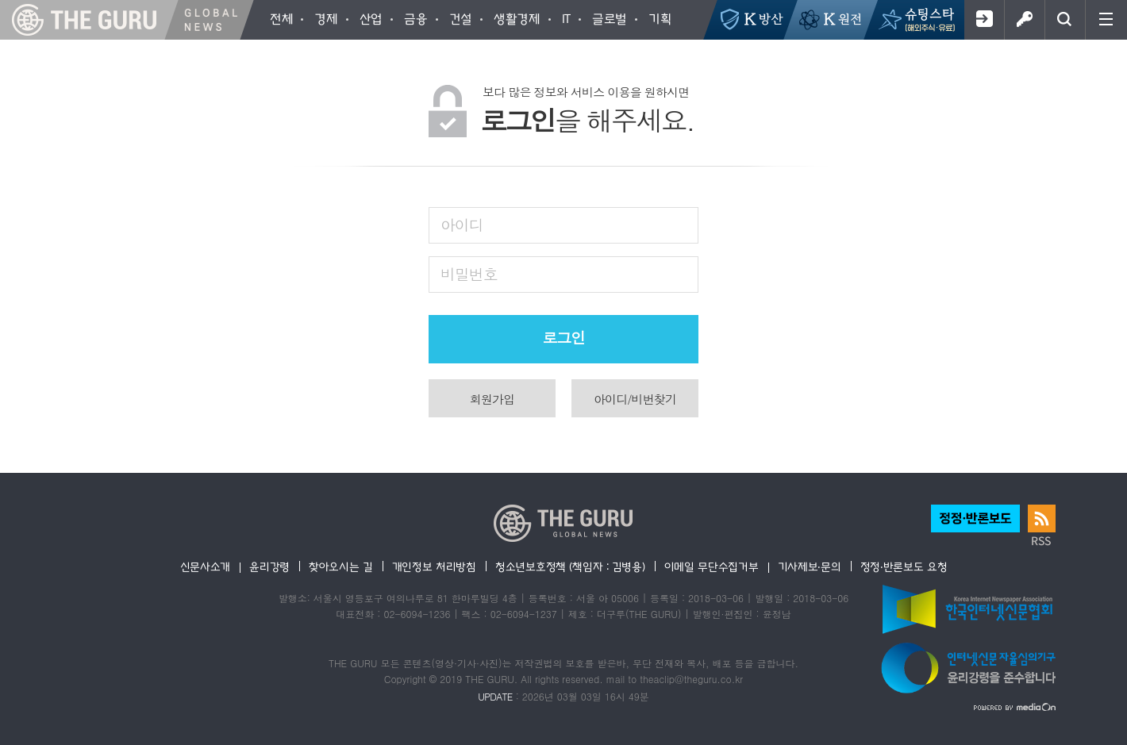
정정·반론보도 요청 (904, 566)
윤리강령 (269, 566)
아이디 (461, 224)
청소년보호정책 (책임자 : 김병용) (570, 566)
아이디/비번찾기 (635, 398)
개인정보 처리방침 (434, 566)
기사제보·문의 (809, 566)
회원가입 (984, 20)
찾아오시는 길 (341, 566)
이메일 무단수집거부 (711, 566)
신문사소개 (205, 566)
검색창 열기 (1064, 20)
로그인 (1024, 20)
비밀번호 (468, 273)
